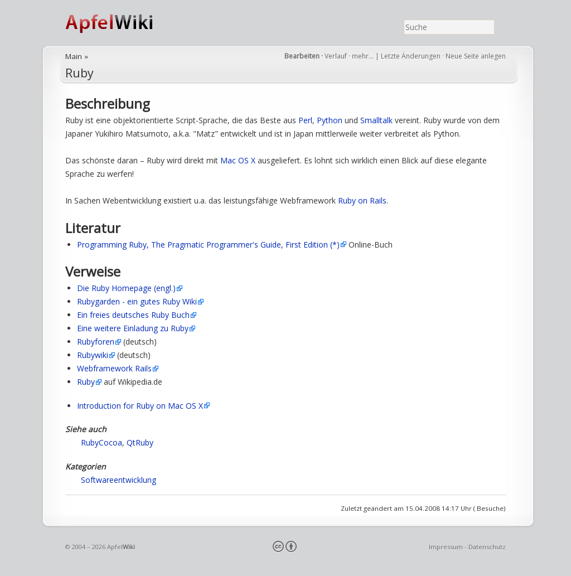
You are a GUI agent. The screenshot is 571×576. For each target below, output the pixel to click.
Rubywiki (92, 355)
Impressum (446, 547)
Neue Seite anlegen (476, 56)
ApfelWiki (121, 23)
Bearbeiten (302, 56)
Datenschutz (487, 547)
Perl (305, 120)
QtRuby (140, 442)
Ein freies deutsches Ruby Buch (133, 314)
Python (329, 120)
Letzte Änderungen (411, 56)
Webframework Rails (114, 368)
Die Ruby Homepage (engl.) (126, 288)
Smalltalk (376, 120)
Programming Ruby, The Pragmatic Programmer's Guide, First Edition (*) (208, 244)
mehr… (363, 56)
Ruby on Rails (362, 200)
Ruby (79, 73)
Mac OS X (237, 160)
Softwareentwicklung (118, 480)
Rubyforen (95, 341)
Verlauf (336, 56)
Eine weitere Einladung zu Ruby (132, 328)
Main (73, 56)
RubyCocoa (101, 442)
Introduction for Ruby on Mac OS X (140, 405)
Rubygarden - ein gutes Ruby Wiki (137, 301)
